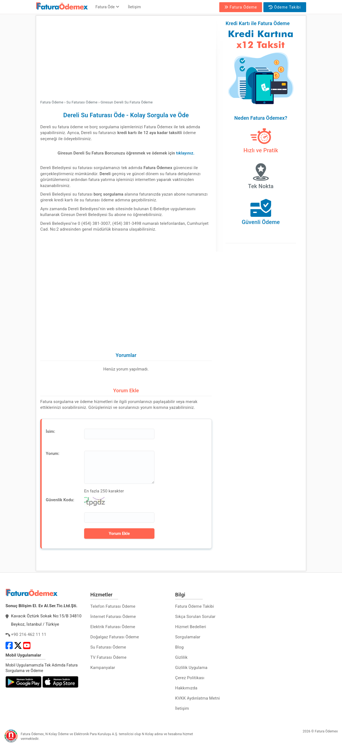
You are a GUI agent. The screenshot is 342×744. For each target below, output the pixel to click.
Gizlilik (181, 657)
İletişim (134, 7)
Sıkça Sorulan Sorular (195, 616)
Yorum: (52, 453)
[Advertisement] (126, 58)
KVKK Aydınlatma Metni (197, 698)
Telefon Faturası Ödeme (112, 606)
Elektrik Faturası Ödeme (112, 626)
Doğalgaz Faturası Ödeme (114, 636)
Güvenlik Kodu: (60, 499)
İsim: (50, 431)
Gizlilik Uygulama (191, 667)
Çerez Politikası (189, 677)
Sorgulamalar (188, 636)
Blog (179, 647)
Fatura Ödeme (240, 7)
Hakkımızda (186, 688)
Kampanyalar (102, 667)
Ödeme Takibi (285, 7)
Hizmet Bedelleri (190, 626)
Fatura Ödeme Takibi (194, 606)
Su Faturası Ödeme (108, 647)
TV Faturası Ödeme (108, 657)
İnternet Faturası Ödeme (113, 616)
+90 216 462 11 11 (28, 634)
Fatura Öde (107, 7)
